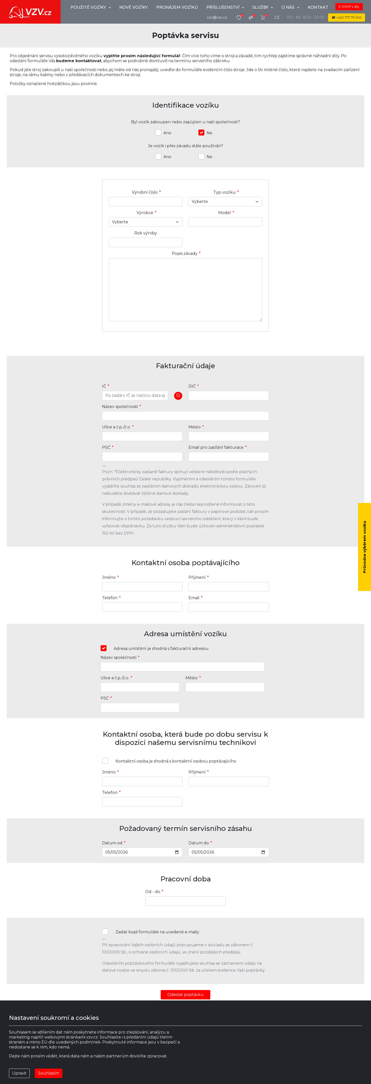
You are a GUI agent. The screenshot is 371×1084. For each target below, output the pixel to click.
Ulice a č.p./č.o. (116, 427)
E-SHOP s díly (349, 6)
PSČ (106, 447)
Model (224, 212)
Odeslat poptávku (185, 994)
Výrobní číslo (145, 192)
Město (194, 427)
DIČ (192, 386)
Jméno (109, 577)
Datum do (198, 843)
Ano (167, 133)
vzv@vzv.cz (217, 17)
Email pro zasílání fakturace (216, 447)
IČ (104, 386)
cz (276, 17)
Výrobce (145, 212)
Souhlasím (48, 1073)
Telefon (109, 597)
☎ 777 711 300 (347, 17)
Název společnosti (120, 406)
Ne (209, 133)
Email (193, 597)
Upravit (19, 1073)
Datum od (112, 843)
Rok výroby (145, 233)
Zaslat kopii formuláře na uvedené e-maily (157, 932)
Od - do (152, 891)
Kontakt (318, 7)
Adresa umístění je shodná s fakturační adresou (161, 648)
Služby (260, 7)
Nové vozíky (133, 7)
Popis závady (184, 253)
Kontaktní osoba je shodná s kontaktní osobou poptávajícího (175, 761)
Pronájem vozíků (177, 7)
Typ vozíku (224, 192)
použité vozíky (89, 7)
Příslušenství (223, 7)
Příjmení (197, 577)
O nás (288, 7)
